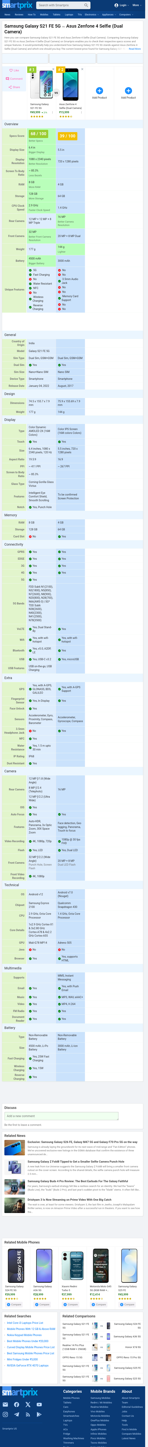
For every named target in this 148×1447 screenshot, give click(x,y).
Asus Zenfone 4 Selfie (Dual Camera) (70, 106)
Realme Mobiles (99, 1406)
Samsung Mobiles (100, 1398)
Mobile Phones (71, 1398)
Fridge (66, 1433)
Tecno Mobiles (99, 1442)
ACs (65, 1429)
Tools (125, 1424)
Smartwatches (71, 1415)
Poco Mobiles (98, 1438)
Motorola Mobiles (100, 1415)
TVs (80, 14)
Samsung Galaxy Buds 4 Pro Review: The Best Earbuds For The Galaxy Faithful (78, 1181)
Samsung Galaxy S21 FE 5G (39, 106)
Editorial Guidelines (132, 1406)
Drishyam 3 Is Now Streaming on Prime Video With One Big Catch (69, 1199)
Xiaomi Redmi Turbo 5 (69, 1288)
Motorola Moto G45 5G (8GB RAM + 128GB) (100, 1288)
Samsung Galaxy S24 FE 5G (14, 1288)
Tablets (56, 14)
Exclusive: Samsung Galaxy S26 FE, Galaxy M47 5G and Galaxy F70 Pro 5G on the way (83, 1142)
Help (124, 1420)
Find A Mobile (129, 1429)
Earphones (69, 1411)
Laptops (69, 14)
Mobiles (44, 14)
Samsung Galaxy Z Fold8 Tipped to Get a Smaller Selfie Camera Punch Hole (76, 1161)
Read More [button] (135, 48)
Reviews (19, 14)
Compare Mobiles (131, 1433)
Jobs (124, 1411)
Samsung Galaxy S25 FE (127, 1288)
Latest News (128, 1438)
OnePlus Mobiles (100, 1420)
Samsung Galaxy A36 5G (42, 1288)
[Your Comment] (61, 1116)
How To (31, 14)
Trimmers (68, 1442)
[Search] (60, 5)
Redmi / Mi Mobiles (101, 1402)
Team (125, 1402)
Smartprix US (9, 1428)
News (7, 14)
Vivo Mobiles (98, 1411)
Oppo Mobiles (98, 1424)
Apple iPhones (98, 1429)
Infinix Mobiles (99, 1433)
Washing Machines (73, 1438)
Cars (65, 1406)
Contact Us (128, 1415)
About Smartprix (131, 1398)
